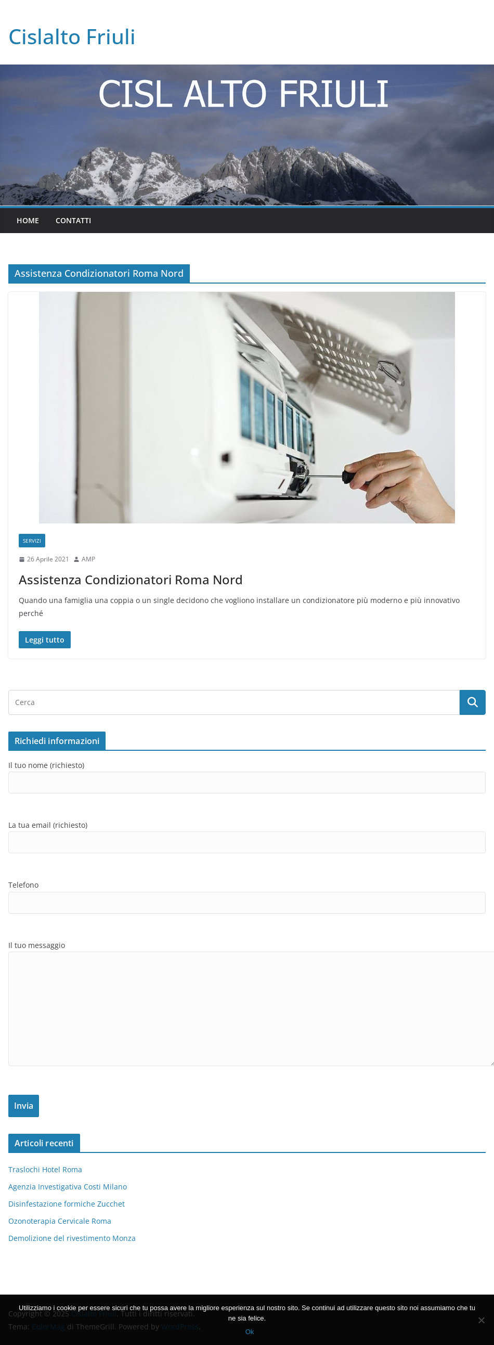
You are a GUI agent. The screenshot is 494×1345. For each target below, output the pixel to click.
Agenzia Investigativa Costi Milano (67, 1187)
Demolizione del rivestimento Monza (72, 1238)
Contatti (73, 220)
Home (28, 220)
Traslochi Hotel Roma (45, 1169)
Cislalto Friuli (72, 36)
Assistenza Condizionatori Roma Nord (131, 579)
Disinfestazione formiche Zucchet (66, 1204)
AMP (88, 559)
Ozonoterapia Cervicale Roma (59, 1221)
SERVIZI (32, 540)
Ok (249, 1332)
